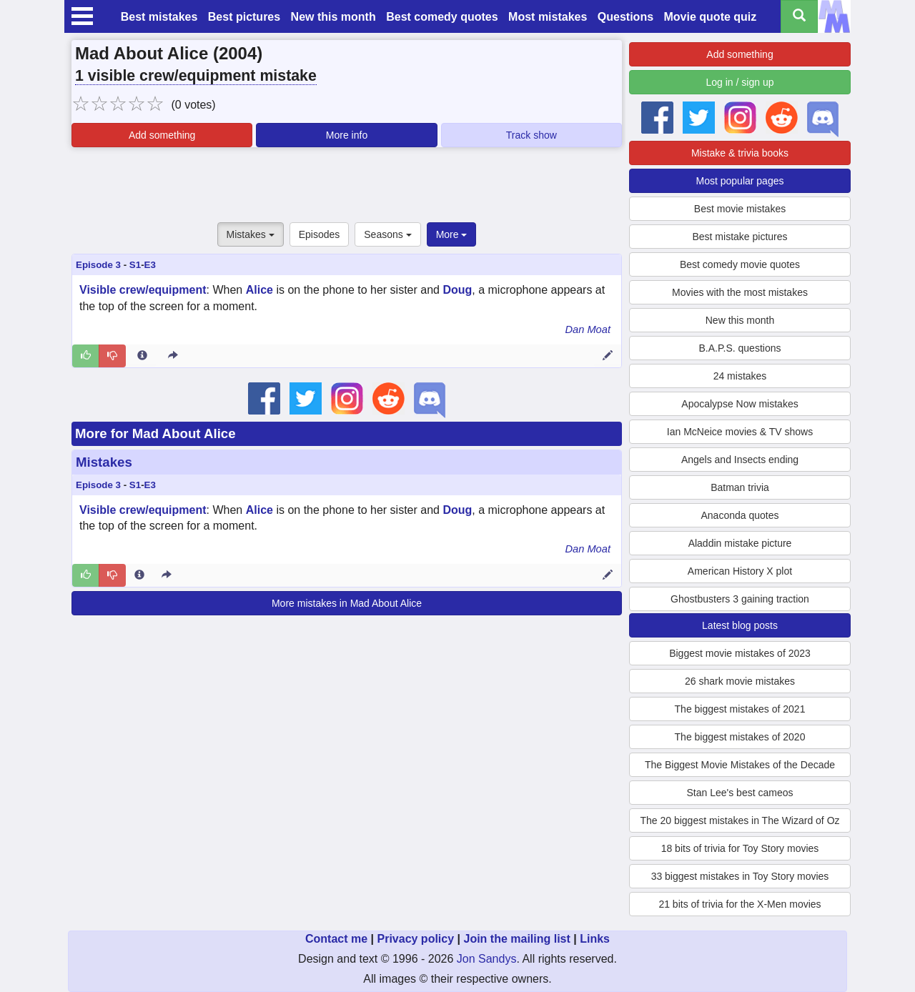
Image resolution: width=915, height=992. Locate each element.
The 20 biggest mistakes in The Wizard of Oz (739, 820)
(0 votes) (193, 105)
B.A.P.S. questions (740, 348)
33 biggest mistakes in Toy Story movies (740, 876)
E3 (150, 264)
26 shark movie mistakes (740, 681)
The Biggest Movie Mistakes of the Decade (740, 764)
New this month (333, 17)
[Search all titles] (799, 16)
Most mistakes (547, 17)
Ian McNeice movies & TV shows (740, 431)
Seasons (387, 234)
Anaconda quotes (740, 515)
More (452, 234)
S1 (135, 264)
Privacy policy (415, 939)
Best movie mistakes (740, 208)
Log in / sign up (740, 82)
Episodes (319, 234)
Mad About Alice (141, 53)
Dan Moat (587, 329)
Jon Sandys (487, 959)
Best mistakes (159, 17)
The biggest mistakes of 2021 (740, 709)
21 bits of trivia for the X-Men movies (739, 904)
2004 (238, 53)
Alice (259, 290)
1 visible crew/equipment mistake (196, 75)
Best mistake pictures (739, 236)
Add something (162, 135)
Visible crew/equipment (143, 290)
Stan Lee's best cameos (740, 792)
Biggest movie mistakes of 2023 (740, 653)
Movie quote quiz (710, 17)
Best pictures (244, 17)
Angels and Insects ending (739, 459)
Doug (457, 290)
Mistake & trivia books (739, 153)
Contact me (336, 939)
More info (346, 135)
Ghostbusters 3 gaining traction (740, 599)
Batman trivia (740, 487)
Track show (531, 135)
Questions (625, 17)
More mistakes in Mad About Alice (347, 603)
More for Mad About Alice (155, 433)
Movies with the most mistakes (740, 292)
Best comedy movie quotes (740, 264)
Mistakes (250, 234)
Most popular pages (740, 181)
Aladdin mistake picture (740, 543)
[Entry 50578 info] (142, 355)
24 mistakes (740, 376)
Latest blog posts (740, 625)
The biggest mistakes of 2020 (740, 737)
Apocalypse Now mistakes (739, 404)
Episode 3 (98, 264)
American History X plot (740, 571)
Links (595, 939)
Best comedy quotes (442, 17)
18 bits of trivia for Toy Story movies (740, 848)
